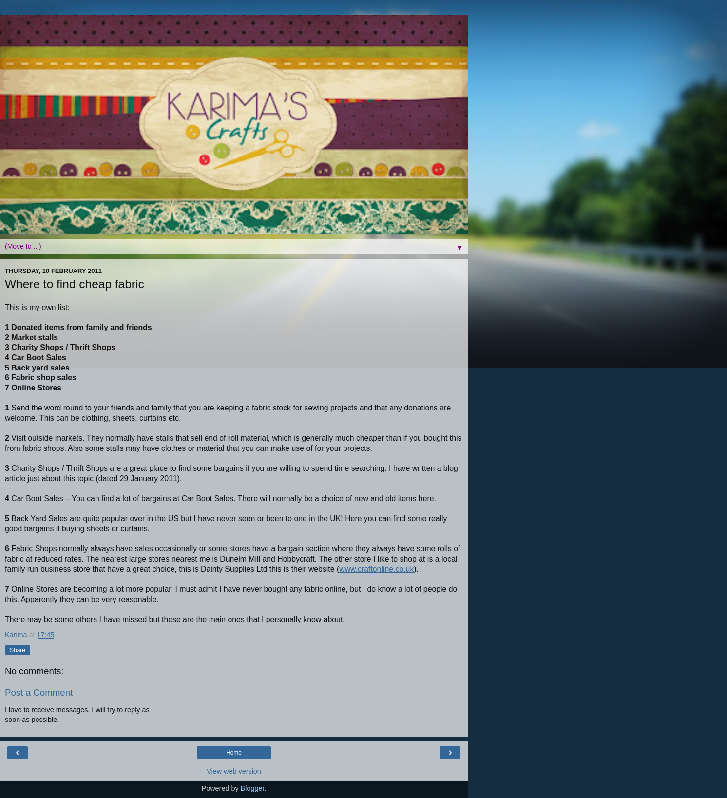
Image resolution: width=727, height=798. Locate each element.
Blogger (253, 788)
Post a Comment (39, 692)
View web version (234, 771)
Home (234, 752)
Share (17, 650)
